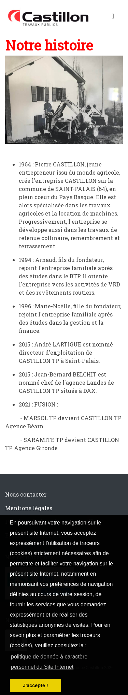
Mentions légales (28, 508)
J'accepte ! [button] (35, 685)
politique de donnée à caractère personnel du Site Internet (49, 662)
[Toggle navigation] (113, 17)
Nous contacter (25, 494)
